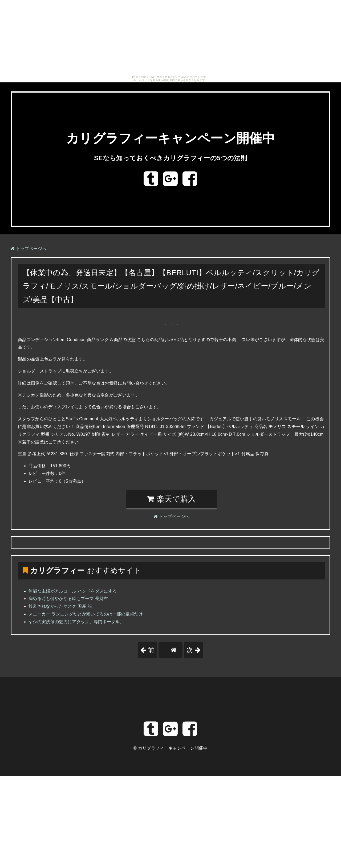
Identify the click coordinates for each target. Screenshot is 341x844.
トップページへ (28, 248)
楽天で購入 (171, 499)
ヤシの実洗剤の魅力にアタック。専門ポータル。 (76, 621)
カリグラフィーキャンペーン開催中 (170, 138)
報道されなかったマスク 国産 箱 (60, 606)
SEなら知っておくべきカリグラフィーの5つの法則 (170, 158)
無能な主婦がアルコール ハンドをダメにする (73, 591)
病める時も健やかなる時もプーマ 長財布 (68, 598)
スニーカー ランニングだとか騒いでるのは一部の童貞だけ (86, 614)
